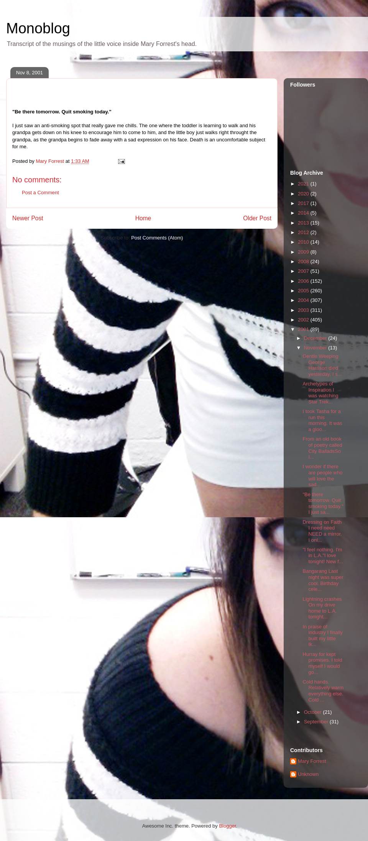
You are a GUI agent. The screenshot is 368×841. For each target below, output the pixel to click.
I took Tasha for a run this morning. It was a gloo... (322, 420)
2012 (304, 232)
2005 (304, 290)
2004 (304, 300)
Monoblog (38, 28)
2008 (304, 261)
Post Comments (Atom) (157, 238)
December (316, 338)
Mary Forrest (312, 761)
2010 (304, 242)
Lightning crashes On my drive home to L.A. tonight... (322, 608)
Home (143, 218)
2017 (304, 203)
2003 (304, 310)
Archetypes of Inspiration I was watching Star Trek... (320, 393)
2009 (304, 252)
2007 (304, 271)
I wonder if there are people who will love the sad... (322, 475)
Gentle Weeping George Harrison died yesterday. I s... (322, 365)
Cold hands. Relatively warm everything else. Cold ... (322, 691)
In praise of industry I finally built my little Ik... (322, 636)
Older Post (257, 218)
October (313, 712)
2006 (304, 281)
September (317, 722)
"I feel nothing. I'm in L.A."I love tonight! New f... (322, 555)
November (316, 348)
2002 (304, 320)
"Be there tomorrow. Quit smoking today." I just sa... (322, 503)
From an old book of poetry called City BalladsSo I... (322, 448)
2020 (304, 194)
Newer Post (27, 218)
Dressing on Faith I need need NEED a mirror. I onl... (322, 531)
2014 (304, 213)
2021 (304, 184)
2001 (304, 329)
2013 (304, 223)
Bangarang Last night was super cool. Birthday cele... (322, 580)
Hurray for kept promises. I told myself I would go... (322, 663)
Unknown (308, 774)
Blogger (227, 826)
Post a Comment (40, 192)
